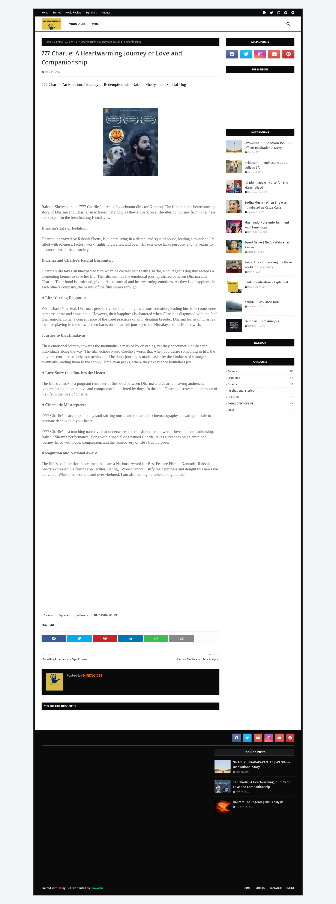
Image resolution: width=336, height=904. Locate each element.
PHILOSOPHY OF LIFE (105, 615)
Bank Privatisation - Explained (266, 282)
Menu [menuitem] (95, 24)
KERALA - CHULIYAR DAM (262, 302)
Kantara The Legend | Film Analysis (258, 802)
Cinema (58, 41)
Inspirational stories (261, 390)
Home (45, 12)
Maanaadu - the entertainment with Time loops (266, 225)
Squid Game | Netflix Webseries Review (267, 244)
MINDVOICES (92, 675)
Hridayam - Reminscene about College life (266, 165)
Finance (106, 12)
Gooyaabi (97, 888)
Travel (261, 410)
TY (67, 888)
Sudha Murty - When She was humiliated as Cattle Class (265, 205)
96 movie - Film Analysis (261, 321)
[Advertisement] (130, 550)
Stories (57, 12)
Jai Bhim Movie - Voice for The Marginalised (266, 185)
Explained (91, 12)
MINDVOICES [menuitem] (77, 24)
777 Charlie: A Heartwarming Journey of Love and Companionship (261, 784)
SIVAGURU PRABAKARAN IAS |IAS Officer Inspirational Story (267, 145)
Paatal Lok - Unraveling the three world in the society (268, 264)
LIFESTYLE (261, 397)
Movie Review (73, 12)
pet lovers (82, 615)
